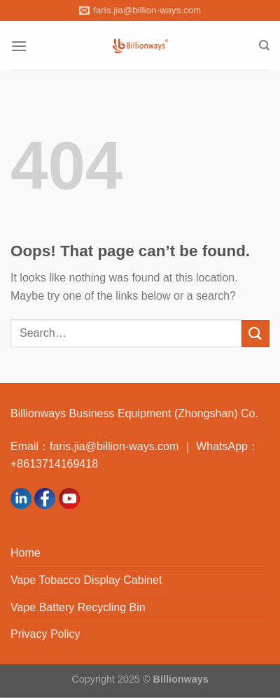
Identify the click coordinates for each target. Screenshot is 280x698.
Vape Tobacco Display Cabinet (86, 580)
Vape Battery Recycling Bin (78, 607)
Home (25, 553)
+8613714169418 (54, 464)
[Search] (264, 45)
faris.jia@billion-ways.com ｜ (123, 446)
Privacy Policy (45, 634)
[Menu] (18, 46)
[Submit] (255, 333)
